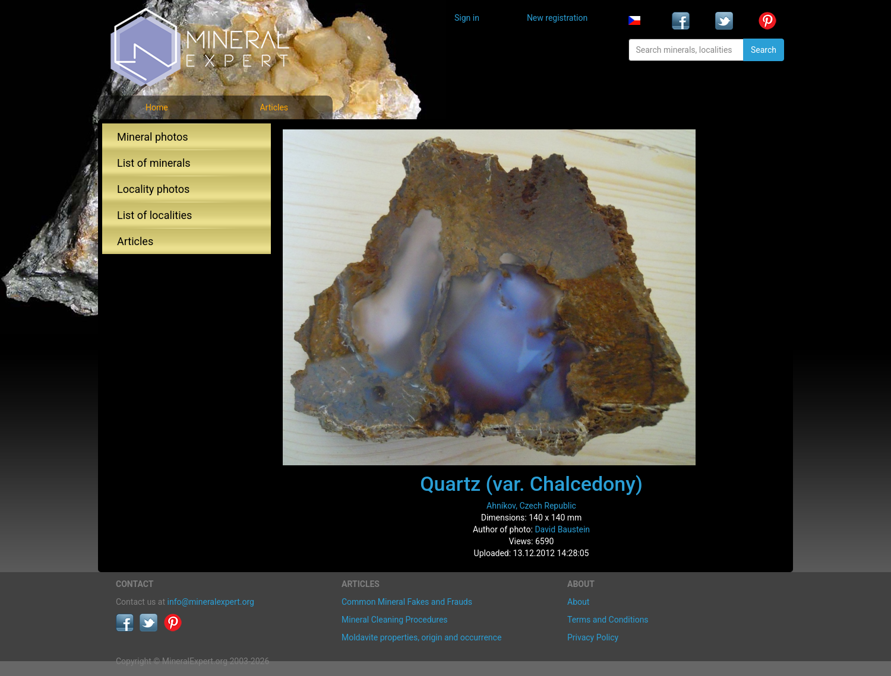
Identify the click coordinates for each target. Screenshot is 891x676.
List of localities (154, 215)
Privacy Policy (592, 637)
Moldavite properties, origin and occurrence (421, 637)
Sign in (466, 18)
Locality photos (153, 189)
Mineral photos (152, 137)
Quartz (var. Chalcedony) (531, 484)
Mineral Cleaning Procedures (395, 619)
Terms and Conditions (608, 619)
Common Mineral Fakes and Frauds (407, 602)
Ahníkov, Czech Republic (531, 505)
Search (763, 50)
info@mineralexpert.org (211, 602)
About (578, 602)
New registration (557, 18)
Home (157, 107)
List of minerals (154, 163)
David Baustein (562, 529)
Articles (274, 107)
